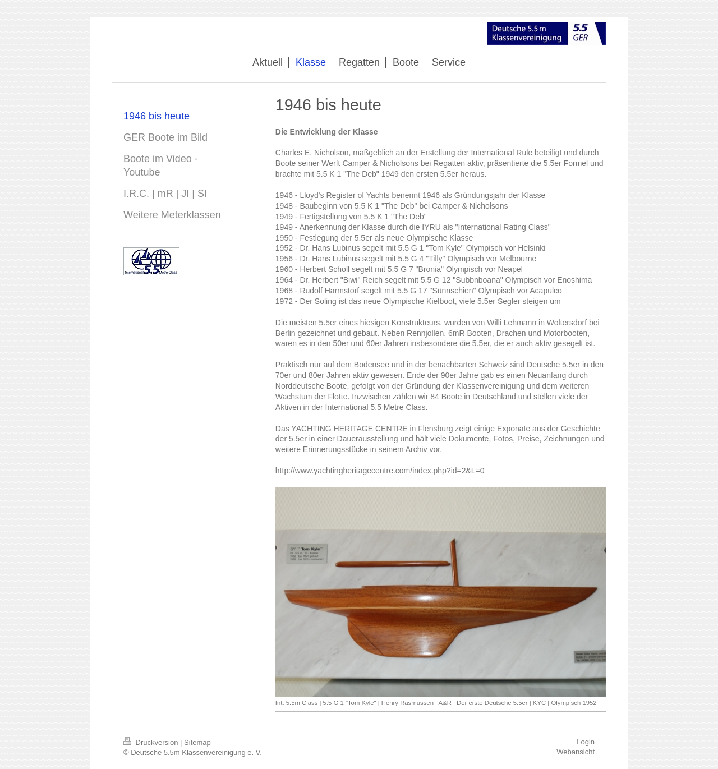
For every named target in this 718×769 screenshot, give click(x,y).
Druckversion (151, 742)
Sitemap (197, 742)
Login (586, 742)
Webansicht (575, 752)
